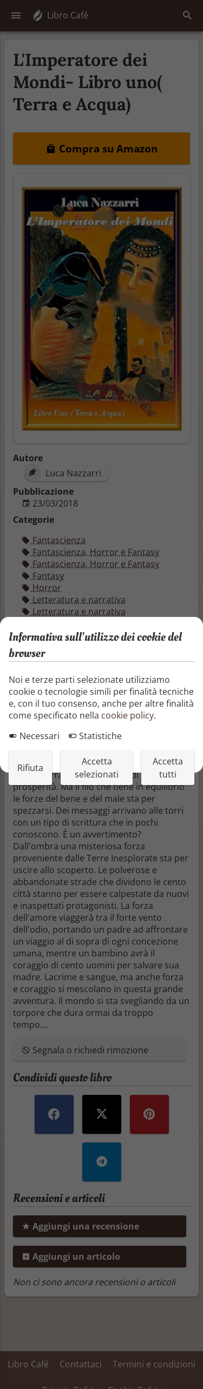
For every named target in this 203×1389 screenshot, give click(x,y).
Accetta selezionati (97, 767)
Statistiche (95, 736)
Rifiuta (30, 768)
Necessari (34, 736)
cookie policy (127, 715)
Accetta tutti (168, 767)
